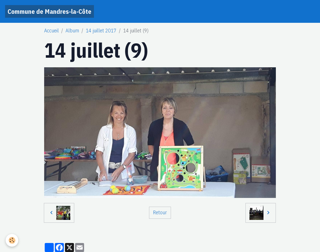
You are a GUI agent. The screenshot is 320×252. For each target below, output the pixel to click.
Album (72, 30)
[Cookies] (12, 240)
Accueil (51, 30)
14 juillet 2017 (101, 30)
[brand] (49, 11)
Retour (160, 212)
